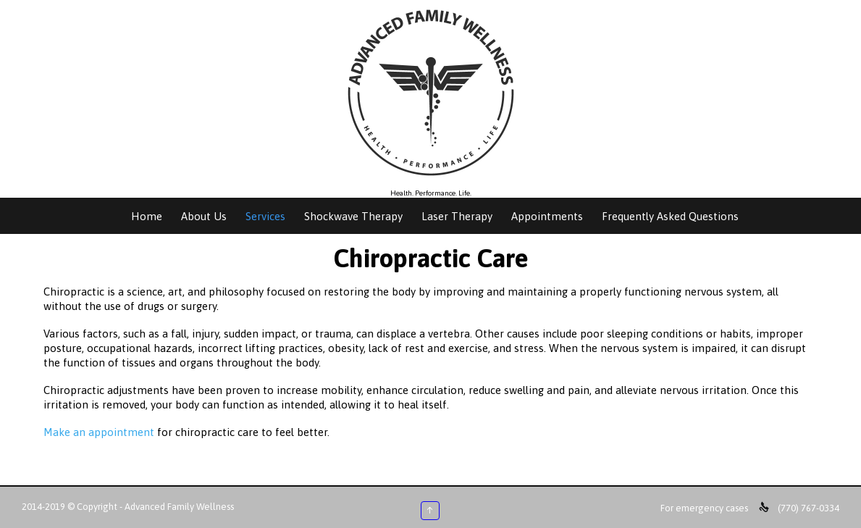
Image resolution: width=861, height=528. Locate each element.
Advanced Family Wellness (179, 506)
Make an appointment (98, 432)
